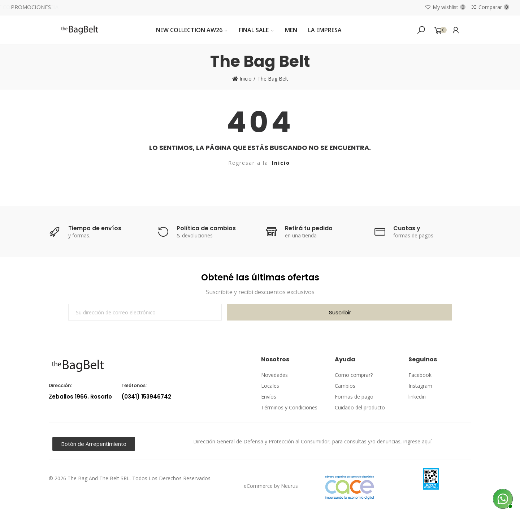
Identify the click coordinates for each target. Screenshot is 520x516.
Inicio (281, 162)
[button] (93, 444)
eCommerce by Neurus (271, 485)
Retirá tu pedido (309, 228)
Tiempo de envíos (94, 228)
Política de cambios (206, 228)
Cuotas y (406, 228)
